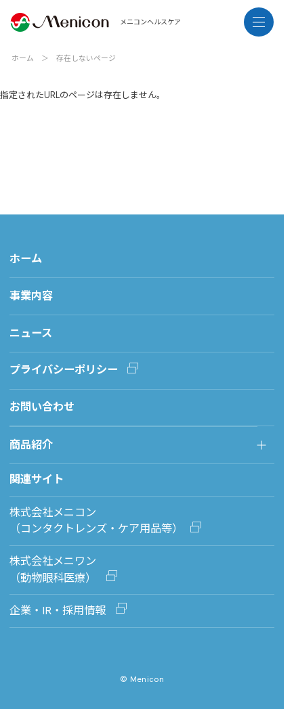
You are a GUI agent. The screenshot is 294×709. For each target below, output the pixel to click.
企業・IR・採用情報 (58, 610)
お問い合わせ (42, 407)
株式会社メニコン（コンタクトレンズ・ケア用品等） (96, 520)
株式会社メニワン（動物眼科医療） (54, 569)
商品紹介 (31, 445)
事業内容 (31, 296)
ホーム (23, 58)
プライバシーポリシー (63, 370)
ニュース (30, 333)
